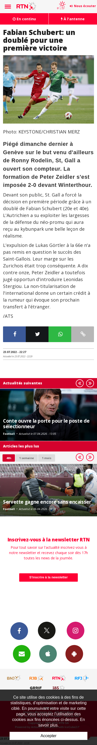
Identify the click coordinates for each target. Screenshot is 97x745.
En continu (24, 18)
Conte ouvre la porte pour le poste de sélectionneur (46, 423)
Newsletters (22, 653)
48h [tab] (8, 458)
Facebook (19, 630)
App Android (74, 653)
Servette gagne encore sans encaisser (47, 502)
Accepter (48, 736)
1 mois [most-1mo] (46, 458)
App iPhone (48, 653)
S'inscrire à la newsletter (48, 577)
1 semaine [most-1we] (26, 458)
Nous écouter (85, 6)
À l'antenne (73, 18)
